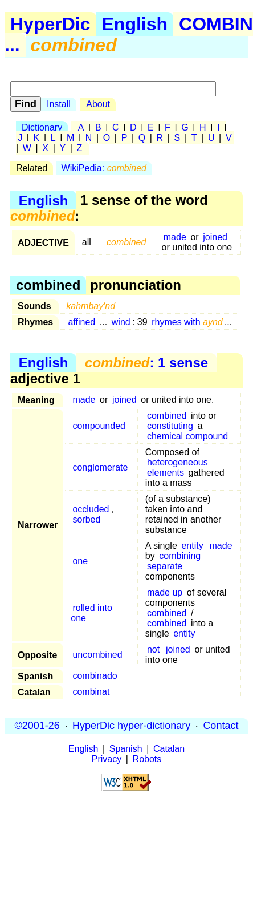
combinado (94, 676)
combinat (90, 692)
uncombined (97, 654)
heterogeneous (177, 462)
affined (81, 322)
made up (164, 592)
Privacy (106, 759)
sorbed (86, 519)
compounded (98, 426)
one (80, 561)
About (98, 104)
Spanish (125, 749)
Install (59, 104)
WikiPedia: (104, 168)
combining (180, 556)
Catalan (169, 749)
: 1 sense (146, 362)
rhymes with (187, 322)
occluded (90, 509)
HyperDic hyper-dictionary (131, 725)
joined (215, 237)
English (135, 24)
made (175, 237)
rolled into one (91, 613)
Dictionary (42, 127)
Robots (147, 759)
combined (166, 415)
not (153, 649)
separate (164, 566)
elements (165, 472)
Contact (220, 725)
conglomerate (100, 467)
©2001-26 (37, 725)
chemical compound (187, 436)
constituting (170, 426)
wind (121, 322)
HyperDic (50, 24)
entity (192, 545)
